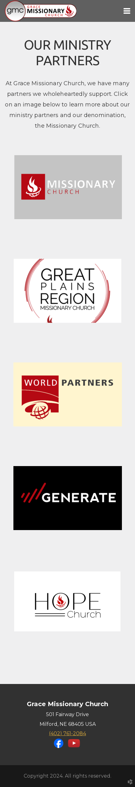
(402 (67, 733)
